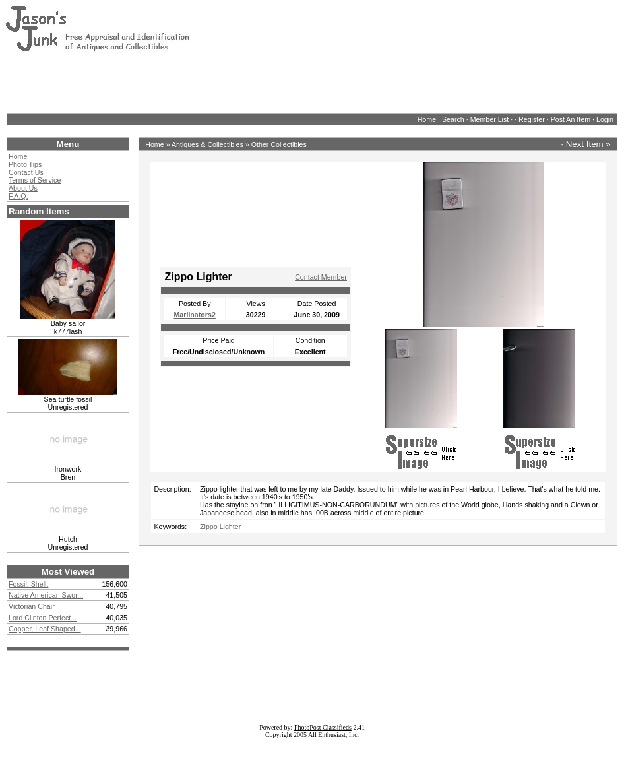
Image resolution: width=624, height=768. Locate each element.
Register (531, 119)
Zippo (209, 526)
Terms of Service (35, 180)
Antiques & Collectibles (207, 144)
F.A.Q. (18, 196)
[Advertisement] (245, 82)
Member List (489, 119)
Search (453, 119)
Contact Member (321, 277)
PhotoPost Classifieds (323, 727)
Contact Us (26, 172)
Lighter (230, 526)
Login (604, 119)
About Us (23, 188)
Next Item (585, 144)
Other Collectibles (279, 144)
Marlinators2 (194, 315)
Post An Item (570, 119)
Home (427, 119)
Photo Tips (25, 164)
